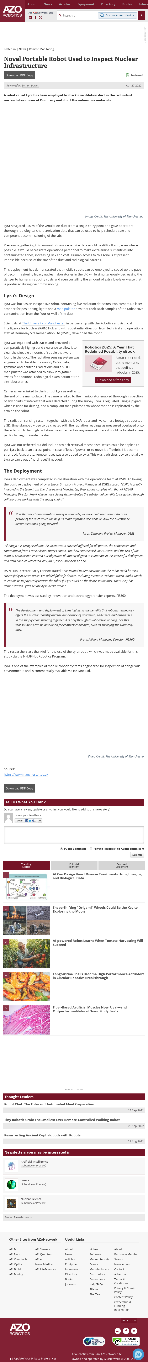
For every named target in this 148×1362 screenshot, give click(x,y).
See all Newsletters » (18, 1217)
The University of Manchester (43, 323)
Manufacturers (99, 1269)
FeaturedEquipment (121, 865)
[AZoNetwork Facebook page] (35, 18)
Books (69, 1279)
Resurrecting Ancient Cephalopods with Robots (42, 1135)
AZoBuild (15, 1269)
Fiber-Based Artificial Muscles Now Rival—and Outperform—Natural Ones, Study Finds (90, 1009)
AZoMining (16, 1274)
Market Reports (99, 1259)
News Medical (44, 1264)
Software (95, 1254)
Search (118, 1259)
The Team (96, 1294)
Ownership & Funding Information (122, 1305)
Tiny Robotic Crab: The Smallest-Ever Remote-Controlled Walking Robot (62, 1119)
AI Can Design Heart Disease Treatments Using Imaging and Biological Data (97, 876)
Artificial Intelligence (34, 1161)
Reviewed (136, 75)
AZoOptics (15, 1264)
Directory (71, 1274)
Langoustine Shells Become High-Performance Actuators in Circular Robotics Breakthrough (98, 976)
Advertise (120, 1274)
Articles (70, 1259)
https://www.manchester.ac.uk (26, 774)
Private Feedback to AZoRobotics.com (118, 848)
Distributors (97, 1274)
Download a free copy (113, 380)
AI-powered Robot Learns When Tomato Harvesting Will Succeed (98, 942)
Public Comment (75, 848)
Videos (94, 1249)
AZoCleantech (18, 1259)
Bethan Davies (30, 85)
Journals (70, 1284)
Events (94, 1264)
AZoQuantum (43, 1254)
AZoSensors (42, 1249)
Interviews (71, 1269)
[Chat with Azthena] (138, 1354)
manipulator (66, 308)
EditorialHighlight (74, 865)
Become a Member (126, 1254)
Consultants (97, 1279)
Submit (137, 854)
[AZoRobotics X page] (40, 18)
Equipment (72, 1264)
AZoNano (15, 1254)
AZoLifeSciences (45, 1269)
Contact (119, 1269)
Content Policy (123, 1297)
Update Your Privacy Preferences (33, 1357)
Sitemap (95, 1289)
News (22, 49)
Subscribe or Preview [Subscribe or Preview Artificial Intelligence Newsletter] (33, 1165)
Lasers (25, 1180)
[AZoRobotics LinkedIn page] (30, 18)
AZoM (13, 1249)
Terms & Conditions (121, 1281)
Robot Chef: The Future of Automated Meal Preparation (49, 1104)
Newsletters (122, 1264)
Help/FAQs (96, 1284)
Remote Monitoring (41, 49)
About (69, 1249)
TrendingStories (26, 865)
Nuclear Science (31, 1199)
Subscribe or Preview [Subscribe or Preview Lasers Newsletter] (33, 1184)
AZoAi (39, 1259)
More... (140, 4)
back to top (129, 1320)
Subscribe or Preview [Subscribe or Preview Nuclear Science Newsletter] (33, 1202)
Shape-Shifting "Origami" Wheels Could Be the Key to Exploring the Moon (95, 909)
